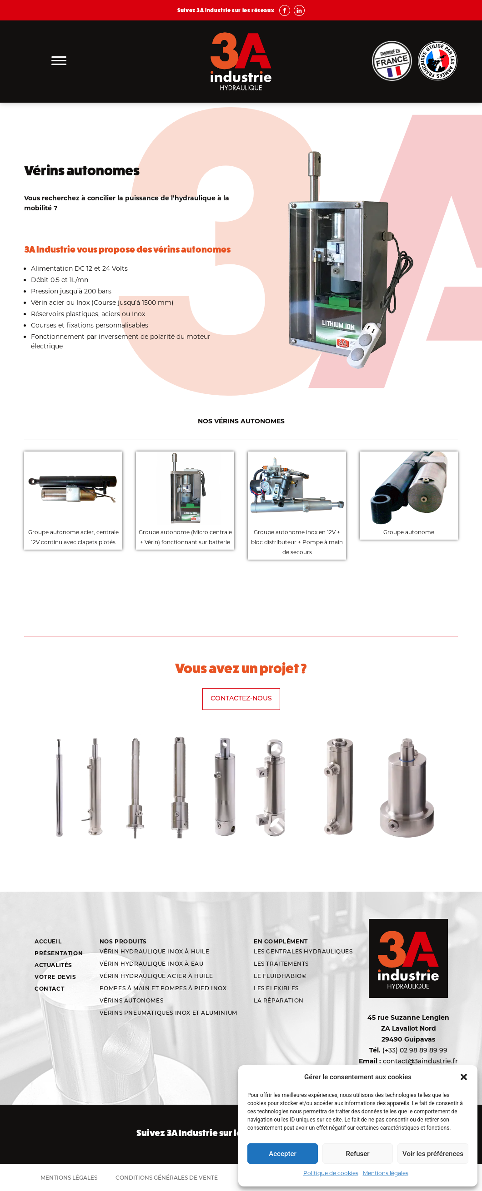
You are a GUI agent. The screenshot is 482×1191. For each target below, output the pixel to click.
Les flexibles (276, 989)
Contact (49, 988)
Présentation (59, 953)
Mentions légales (385, 1173)
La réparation (279, 1001)
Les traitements (281, 964)
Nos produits (123, 941)
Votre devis (55, 976)
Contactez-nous (241, 698)
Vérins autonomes (132, 1001)
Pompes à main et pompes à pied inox (163, 989)
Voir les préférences (432, 1154)
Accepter (282, 1154)
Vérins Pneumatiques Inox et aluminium (168, 1013)
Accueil (48, 941)
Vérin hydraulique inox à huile (155, 952)
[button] (463, 1077)
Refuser (357, 1154)
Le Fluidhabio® (280, 976)
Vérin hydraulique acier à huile (156, 976)
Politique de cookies (330, 1173)
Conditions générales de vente (166, 1178)
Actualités (53, 965)
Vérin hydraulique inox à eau (152, 964)
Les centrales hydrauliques (303, 952)
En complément (281, 941)
